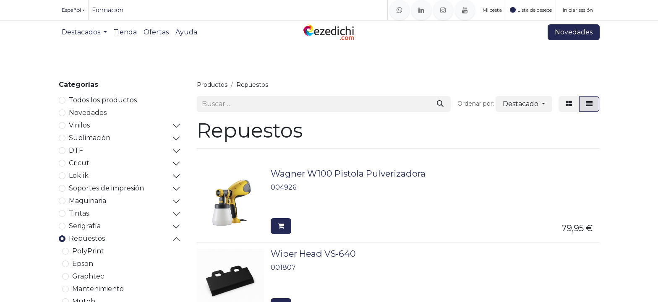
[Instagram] (443, 10)
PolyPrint (88, 251)
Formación (107, 10)
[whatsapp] (399, 10)
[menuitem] (84, 32)
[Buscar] (440, 104)
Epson (82, 264)
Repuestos (87, 238)
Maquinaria (87, 201)
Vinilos (79, 125)
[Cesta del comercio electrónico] (491, 10)
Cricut (79, 163)
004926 (283, 187)
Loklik (79, 176)
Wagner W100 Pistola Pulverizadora (348, 173)
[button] (524, 104)
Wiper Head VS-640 (313, 253)
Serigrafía (85, 226)
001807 (283, 267)
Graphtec (88, 276)
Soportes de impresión (106, 188)
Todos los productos (103, 100)
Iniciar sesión (578, 10)
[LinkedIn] (421, 10)
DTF (76, 150)
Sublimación (89, 138)
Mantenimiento (98, 289)
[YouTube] (465, 10)
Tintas (79, 213)
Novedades (574, 32)
